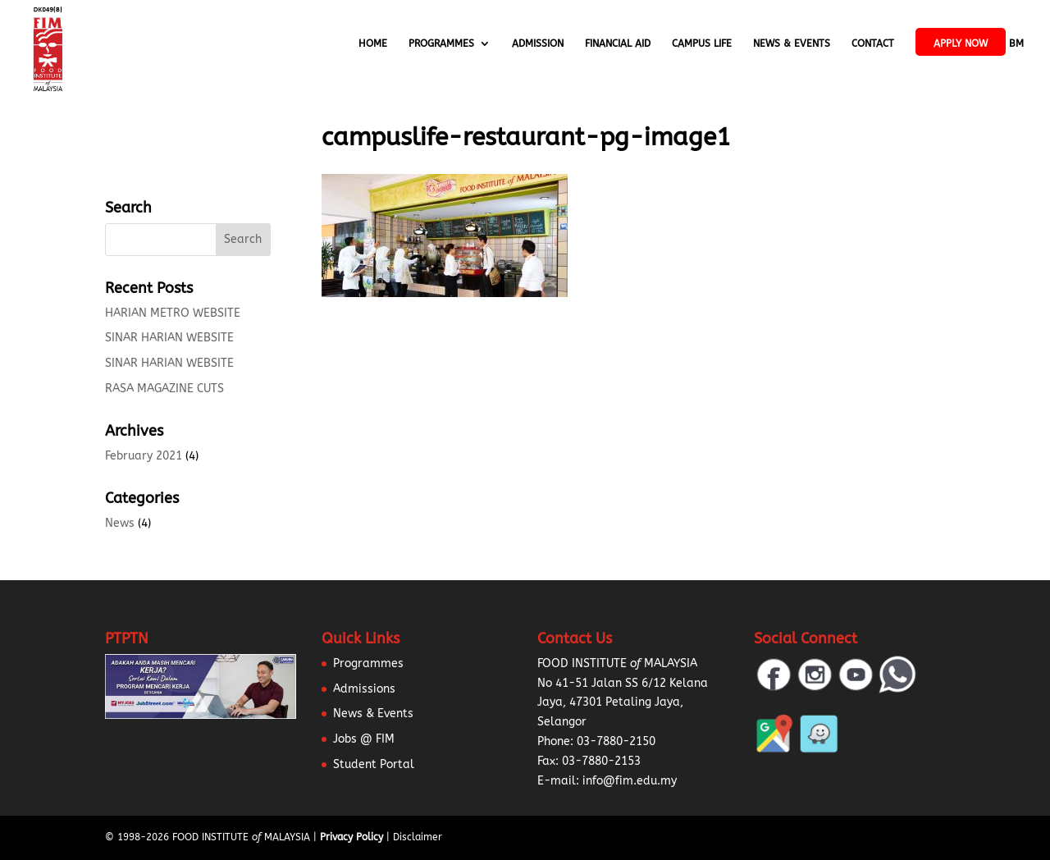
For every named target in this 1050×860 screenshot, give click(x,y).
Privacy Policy (351, 837)
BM (1016, 43)
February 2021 (143, 456)
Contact (872, 43)
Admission (538, 43)
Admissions (364, 689)
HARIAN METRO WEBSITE (172, 313)
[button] (32, 827)
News (120, 523)
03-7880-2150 (616, 741)
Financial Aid (618, 43)
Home (372, 43)
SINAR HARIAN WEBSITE (169, 338)
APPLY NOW (961, 43)
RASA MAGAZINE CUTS (164, 389)
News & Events (791, 43)
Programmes (441, 43)
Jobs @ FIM (364, 739)
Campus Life (702, 43)
